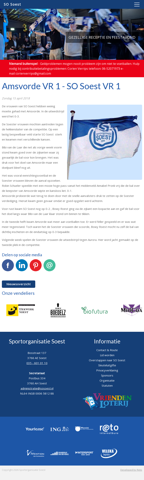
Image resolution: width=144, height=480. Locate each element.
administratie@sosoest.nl (37, 388)
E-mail (50, 267)
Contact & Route (107, 350)
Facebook (8, 267)
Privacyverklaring (107, 370)
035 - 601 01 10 (36, 363)
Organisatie (107, 380)
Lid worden (107, 355)
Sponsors (107, 375)
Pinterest (36, 267)
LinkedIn (22, 267)
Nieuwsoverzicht (18, 284)
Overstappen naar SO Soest (107, 360)
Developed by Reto (131, 470)
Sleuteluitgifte (107, 365)
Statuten (107, 385)
